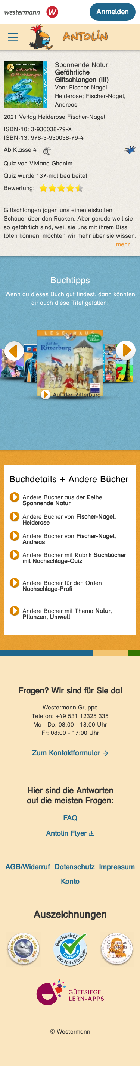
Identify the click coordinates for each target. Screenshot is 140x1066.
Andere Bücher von (69, 517)
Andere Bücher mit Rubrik (74, 555)
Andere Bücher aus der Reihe (62, 498)
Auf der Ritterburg (77, 394)
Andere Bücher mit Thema (67, 611)
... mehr (120, 244)
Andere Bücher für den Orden (62, 583)
